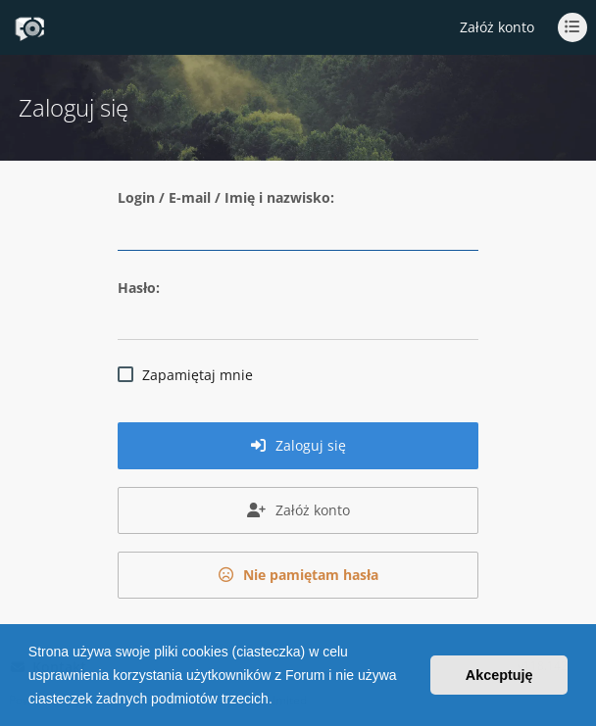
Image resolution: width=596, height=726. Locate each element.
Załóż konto (497, 27)
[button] (279, 700)
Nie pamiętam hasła (298, 574)
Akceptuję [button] (499, 675)
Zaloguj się (298, 445)
